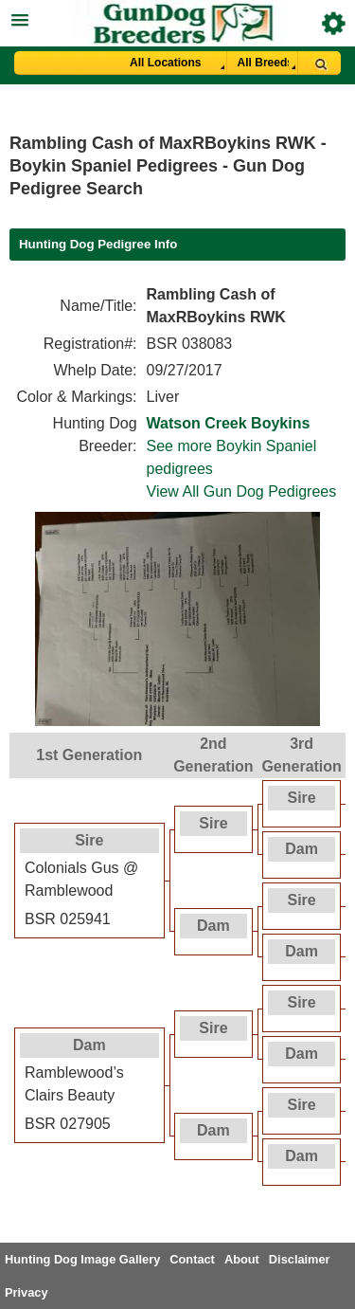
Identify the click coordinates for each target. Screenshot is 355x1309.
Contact (192, 1259)
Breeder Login (334, 23)
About (241, 1259)
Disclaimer (299, 1259)
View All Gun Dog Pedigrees (242, 491)
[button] (177, 17)
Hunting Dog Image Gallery (82, 1259)
